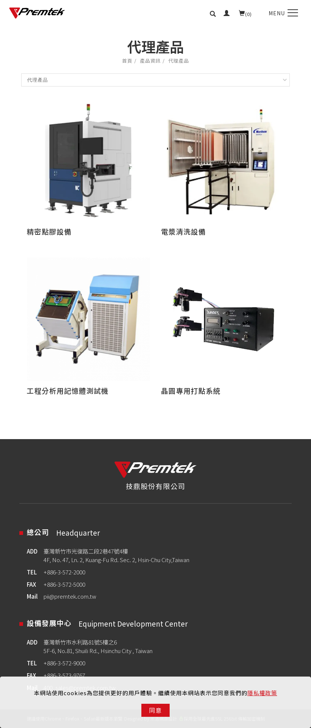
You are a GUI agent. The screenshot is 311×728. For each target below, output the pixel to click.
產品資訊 (150, 60)
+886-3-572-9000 (64, 663)
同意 (155, 710)
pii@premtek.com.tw (70, 596)
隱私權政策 (262, 693)
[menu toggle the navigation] (282, 13)
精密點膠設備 (49, 231)
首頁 (127, 60)
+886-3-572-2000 (64, 572)
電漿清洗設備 (183, 231)
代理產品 (178, 60)
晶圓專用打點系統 (191, 390)
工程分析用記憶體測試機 (68, 390)
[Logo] (37, 13)
